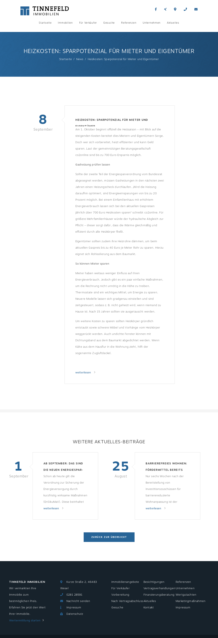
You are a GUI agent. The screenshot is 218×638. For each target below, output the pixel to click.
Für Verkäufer (88, 23)
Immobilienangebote (125, 582)
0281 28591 (74, 595)
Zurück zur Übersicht (109, 537)
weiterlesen (83, 372)
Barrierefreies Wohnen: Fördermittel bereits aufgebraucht (166, 467)
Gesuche (109, 23)
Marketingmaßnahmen (190, 601)
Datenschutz (74, 614)
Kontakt (148, 607)
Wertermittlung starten (24, 620)
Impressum (73, 607)
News (79, 59)
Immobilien (65, 23)
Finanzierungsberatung (158, 595)
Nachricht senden (78, 601)
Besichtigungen (153, 582)
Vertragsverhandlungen (159, 588)
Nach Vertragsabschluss (127, 601)
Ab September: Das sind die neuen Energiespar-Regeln (63, 467)
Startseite (45, 23)
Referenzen (128, 23)
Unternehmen (152, 23)
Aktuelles (173, 23)
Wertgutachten (186, 595)
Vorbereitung (120, 595)
